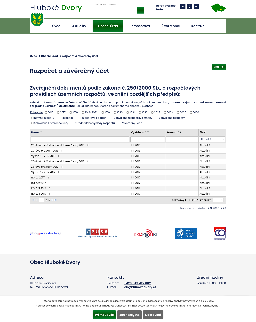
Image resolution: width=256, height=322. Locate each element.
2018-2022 (91, 112)
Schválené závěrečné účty (51, 123)
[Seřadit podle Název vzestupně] (41, 131)
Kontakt (197, 26)
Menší (182, 6)
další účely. (207, 300)
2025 (183, 112)
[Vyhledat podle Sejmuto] (182, 139)
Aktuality (79, 26)
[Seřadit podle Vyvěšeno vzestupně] (148, 131)
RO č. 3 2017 (41, 188)
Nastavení (153, 315)
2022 (144, 112)
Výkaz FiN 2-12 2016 (46, 156)
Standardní (189, 6)
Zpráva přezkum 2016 (47, 151)
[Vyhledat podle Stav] (212, 139)
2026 (196, 112)
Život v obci (171, 26)
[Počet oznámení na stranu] (218, 200)
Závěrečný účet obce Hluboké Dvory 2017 (60, 161)
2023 (157, 112)
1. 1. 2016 (135, 145)
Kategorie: (36, 112)
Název (35, 132)
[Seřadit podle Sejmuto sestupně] (181, 132)
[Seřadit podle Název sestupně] (41, 132)
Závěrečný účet (131, 123)
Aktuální (205, 145)
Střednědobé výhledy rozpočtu (95, 123)
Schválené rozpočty (172, 118)
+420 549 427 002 (137, 283)
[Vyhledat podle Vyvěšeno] (147, 139)
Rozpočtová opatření (93, 118)
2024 (170, 112)
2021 (132, 112)
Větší (196, 6)
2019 (107, 112)
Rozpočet (67, 118)
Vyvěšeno (138, 132)
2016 (50, 112)
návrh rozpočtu (44, 118)
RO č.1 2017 (40, 177)
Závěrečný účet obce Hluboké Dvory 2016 (60, 145)
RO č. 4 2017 (41, 194)
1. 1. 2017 (135, 161)
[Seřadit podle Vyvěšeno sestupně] (148, 132)
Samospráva (140, 26)
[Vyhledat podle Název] (80, 139)
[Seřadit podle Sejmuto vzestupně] (181, 131)
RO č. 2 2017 (41, 183)
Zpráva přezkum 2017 (47, 167)
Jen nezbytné (129, 315)
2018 (75, 112)
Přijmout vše (104, 315)
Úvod (56, 26)
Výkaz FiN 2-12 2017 (46, 172)
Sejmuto (172, 132)
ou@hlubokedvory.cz (140, 287)
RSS (219, 67)
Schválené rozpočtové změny (133, 118)
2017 (63, 112)
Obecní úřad (108, 26)
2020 (119, 112)
